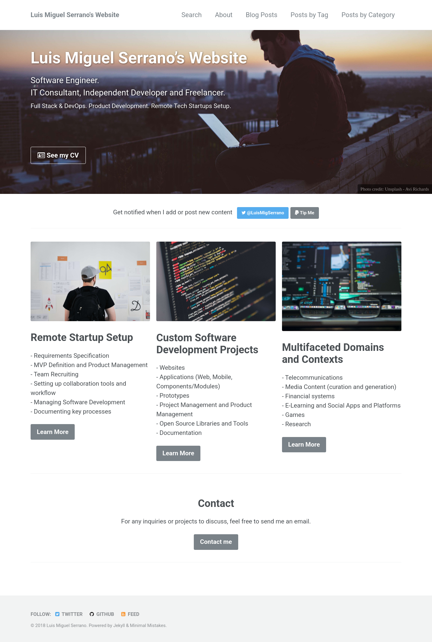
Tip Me (304, 213)
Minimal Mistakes (148, 625)
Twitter (68, 614)
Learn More (53, 432)
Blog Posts (262, 15)
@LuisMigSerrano (263, 213)
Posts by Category (368, 15)
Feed (130, 614)
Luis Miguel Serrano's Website (75, 15)
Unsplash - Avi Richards (407, 189)
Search (192, 15)
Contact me (216, 541)
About (223, 15)
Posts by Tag (309, 15)
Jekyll (119, 625)
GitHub (101, 614)
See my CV (58, 155)
